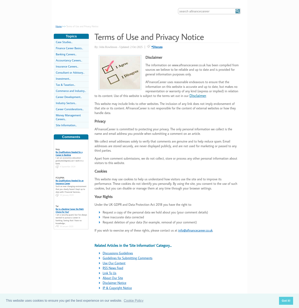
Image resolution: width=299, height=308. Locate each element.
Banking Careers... (66, 54)
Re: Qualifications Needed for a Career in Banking (69, 150)
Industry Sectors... (66, 103)
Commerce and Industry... (71, 91)
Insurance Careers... (67, 66)
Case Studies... (64, 42)
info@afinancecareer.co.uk (195, 230)
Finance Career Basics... (69, 48)
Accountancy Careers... (69, 60)
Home (59, 26)
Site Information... (66, 125)
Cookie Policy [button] (133, 300)
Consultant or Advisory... (70, 72)
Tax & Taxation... (65, 85)
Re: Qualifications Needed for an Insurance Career (70, 179)
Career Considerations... (70, 109)
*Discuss (157, 47)
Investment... (63, 79)
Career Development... (69, 97)
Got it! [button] (286, 300)
